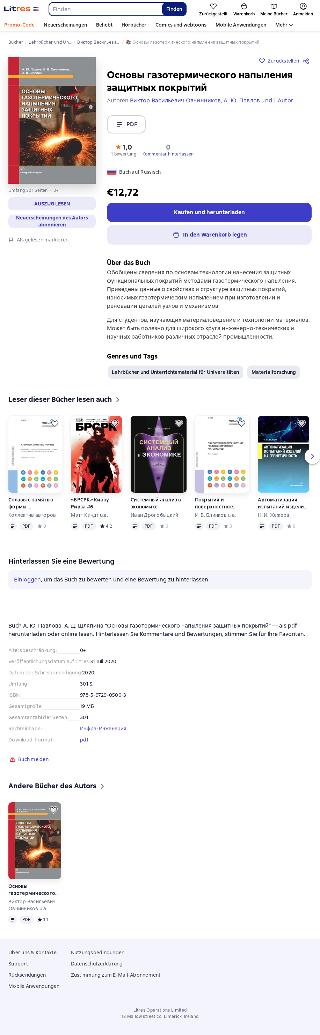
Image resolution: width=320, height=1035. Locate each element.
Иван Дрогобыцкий (154, 518)
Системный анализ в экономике (156, 506)
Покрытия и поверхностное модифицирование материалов (219, 506)
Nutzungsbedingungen (98, 952)
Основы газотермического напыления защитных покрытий (33, 892)
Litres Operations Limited (160, 1010)
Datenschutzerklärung (97, 964)
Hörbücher (134, 25)
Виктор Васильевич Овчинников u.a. (32, 907)
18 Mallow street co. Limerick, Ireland (159, 1016)
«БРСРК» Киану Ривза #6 (90, 506)
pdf (84, 742)
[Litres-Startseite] (21, 9)
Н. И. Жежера (273, 518)
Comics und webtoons (180, 25)
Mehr (281, 25)
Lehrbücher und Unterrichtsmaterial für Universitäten (175, 375)
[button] (123, 150)
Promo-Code (19, 25)
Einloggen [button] (27, 582)
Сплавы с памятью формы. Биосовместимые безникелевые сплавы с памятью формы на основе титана (35, 506)
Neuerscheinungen (65, 25)
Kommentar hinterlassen (168, 154)
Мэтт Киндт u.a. (89, 518)
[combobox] (105, 9)
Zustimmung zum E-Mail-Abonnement (116, 975)
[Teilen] (307, 60)
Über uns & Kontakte (32, 952)
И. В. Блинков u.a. (215, 518)
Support (18, 964)
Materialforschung (274, 375)
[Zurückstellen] (55, 426)
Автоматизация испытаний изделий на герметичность (282, 506)
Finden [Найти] (174, 9)
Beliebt (104, 25)
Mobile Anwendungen (241, 25)
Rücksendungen (27, 975)
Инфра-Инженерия (103, 731)
